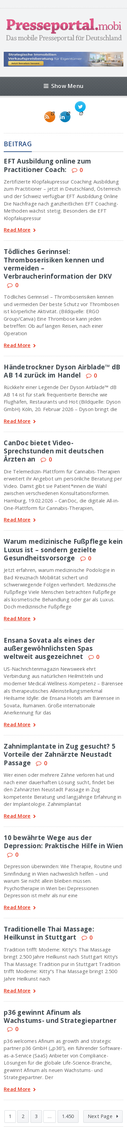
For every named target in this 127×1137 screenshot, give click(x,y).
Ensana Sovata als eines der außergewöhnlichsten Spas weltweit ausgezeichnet (49, 648)
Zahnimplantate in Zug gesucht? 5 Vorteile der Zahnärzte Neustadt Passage (59, 754)
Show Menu (63, 86)
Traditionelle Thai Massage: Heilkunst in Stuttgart (49, 933)
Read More (20, 230)
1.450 (68, 1116)
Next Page (103, 1116)
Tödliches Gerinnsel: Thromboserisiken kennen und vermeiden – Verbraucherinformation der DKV (58, 263)
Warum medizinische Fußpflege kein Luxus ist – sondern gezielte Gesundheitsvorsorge (63, 549)
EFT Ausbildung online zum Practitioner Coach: (47, 165)
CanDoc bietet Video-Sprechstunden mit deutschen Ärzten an (54, 451)
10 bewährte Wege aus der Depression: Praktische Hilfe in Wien (63, 841)
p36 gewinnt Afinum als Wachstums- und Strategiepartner (60, 1016)
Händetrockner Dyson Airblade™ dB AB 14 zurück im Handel (62, 371)
